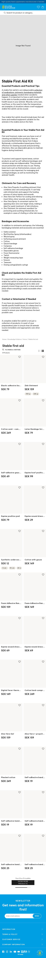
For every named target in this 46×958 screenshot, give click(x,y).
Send (37, 916)
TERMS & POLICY (22, 934)
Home (4, 339)
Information (22, 929)
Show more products (23, 882)
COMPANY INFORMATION (22, 944)
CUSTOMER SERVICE (22, 939)
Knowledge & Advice (15, 339)
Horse (25, 339)
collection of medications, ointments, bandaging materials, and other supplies (22, 92)
